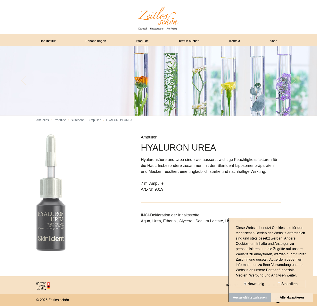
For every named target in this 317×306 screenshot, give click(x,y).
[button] (24, 83)
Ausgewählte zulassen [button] (250, 297)
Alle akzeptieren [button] (292, 297)
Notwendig (254, 284)
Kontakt (236, 42)
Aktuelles (42, 123)
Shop (272, 42)
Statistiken (288, 284)
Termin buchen (191, 42)
